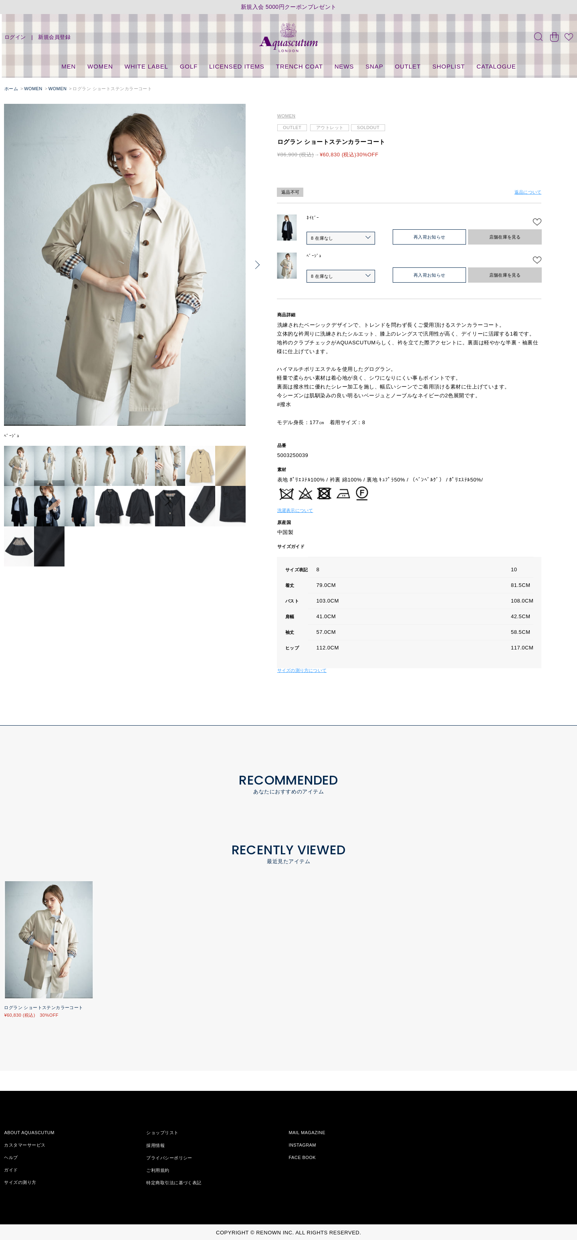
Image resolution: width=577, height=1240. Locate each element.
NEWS (344, 66)
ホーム (11, 88)
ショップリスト (162, 1132)
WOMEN (100, 66)
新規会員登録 (54, 37)
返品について (527, 192)
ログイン (15, 37)
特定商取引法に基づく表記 (173, 1182)
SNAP (374, 66)
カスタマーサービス (24, 1145)
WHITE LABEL (146, 66)
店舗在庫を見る (505, 237)
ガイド (11, 1169)
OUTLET (408, 66)
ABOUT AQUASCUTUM (29, 1132)
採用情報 (155, 1145)
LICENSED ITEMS (236, 66)
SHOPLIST (448, 66)
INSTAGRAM (302, 1145)
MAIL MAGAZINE (306, 1132)
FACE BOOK (302, 1157)
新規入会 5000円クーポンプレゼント (289, 7)
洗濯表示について (295, 510)
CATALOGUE (496, 66)
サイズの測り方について (302, 670)
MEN (68, 66)
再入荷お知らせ (430, 237)
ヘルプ (11, 1157)
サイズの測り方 (20, 1182)
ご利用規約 (157, 1169)
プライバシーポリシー (169, 1157)
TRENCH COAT (299, 66)
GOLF (189, 66)
